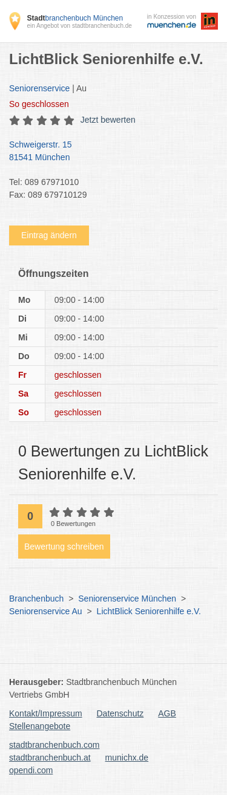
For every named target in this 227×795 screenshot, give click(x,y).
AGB (167, 713)
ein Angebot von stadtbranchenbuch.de (79, 25)
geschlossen (39, 104)
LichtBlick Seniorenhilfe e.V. (149, 611)
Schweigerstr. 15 (107, 152)
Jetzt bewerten (108, 120)
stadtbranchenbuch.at (50, 757)
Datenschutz (120, 713)
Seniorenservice (39, 88)
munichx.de (127, 757)
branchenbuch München (75, 18)
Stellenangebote (39, 726)
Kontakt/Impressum (45, 713)
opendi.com (31, 770)
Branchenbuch (36, 598)
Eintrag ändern (49, 235)
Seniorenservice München (127, 598)
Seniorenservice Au (45, 611)
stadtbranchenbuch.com (54, 745)
